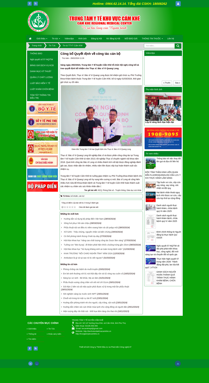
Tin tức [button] (56, 39)
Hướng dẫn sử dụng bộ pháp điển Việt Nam (83, 219)
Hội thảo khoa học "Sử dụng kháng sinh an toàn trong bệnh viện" (93, 249)
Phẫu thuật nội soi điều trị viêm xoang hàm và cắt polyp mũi (91, 227)
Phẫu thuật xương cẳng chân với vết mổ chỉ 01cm (85, 282)
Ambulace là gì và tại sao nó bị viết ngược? (83, 258)
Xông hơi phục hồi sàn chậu (76, 223)
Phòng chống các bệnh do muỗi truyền (80, 269)
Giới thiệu (32, 329)
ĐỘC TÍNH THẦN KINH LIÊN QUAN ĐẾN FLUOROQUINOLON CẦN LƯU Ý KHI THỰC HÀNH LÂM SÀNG (163, 175)
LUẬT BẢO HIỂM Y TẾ (40, 83)
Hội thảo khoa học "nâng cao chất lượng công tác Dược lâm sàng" (94, 240)
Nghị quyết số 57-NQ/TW (41, 59)
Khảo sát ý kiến (54, 334)
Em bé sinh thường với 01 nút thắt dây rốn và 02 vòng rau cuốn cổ (93, 273)
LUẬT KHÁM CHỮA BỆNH (42, 89)
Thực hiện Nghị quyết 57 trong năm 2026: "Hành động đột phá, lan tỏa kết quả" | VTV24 (162, 263)
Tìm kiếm (32, 339)
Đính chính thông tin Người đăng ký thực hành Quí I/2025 (168, 235)
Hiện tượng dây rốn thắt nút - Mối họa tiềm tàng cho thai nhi (90, 311)
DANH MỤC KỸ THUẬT (40, 71)
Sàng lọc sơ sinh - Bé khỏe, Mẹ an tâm (80, 278)
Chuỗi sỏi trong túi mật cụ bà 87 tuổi (79, 298)
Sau (177, 83)
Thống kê (32, 334)
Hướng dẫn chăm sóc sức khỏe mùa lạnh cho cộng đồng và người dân (95, 307)
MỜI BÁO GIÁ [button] (131, 38)
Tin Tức (51, 329)
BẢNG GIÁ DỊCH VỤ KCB (42, 65)
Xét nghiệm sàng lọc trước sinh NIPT (79, 294)
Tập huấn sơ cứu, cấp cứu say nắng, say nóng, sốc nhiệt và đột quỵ (168, 185)
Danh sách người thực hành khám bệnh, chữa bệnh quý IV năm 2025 (166, 218)
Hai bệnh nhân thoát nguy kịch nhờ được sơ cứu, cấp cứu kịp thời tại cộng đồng (168, 195)
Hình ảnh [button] (82, 38)
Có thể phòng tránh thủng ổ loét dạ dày (81, 236)
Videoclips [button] (69, 38)
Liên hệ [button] (170, 38)
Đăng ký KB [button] (96, 38)
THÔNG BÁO (36, 53)
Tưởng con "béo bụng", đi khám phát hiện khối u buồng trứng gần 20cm (96, 245)
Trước (166, 83)
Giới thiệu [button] (42, 39)
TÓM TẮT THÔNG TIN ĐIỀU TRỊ (40, 96)
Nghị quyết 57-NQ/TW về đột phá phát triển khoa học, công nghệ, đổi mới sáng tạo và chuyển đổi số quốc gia (162, 250)
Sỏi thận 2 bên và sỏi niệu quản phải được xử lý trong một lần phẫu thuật (96, 286)
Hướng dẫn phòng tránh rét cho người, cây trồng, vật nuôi (89, 302)
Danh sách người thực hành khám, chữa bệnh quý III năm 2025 (166, 208)
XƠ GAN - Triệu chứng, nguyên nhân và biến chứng (87, 232)
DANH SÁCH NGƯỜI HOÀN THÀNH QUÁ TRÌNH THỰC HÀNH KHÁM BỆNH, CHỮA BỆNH (166, 278)
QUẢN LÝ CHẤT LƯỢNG (41, 77)
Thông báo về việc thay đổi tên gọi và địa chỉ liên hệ (168, 160)
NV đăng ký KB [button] (113, 38)
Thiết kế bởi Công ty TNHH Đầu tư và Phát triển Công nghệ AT (105, 347)
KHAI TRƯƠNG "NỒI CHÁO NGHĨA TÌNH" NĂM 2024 (88, 253)
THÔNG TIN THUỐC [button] (152, 39)
